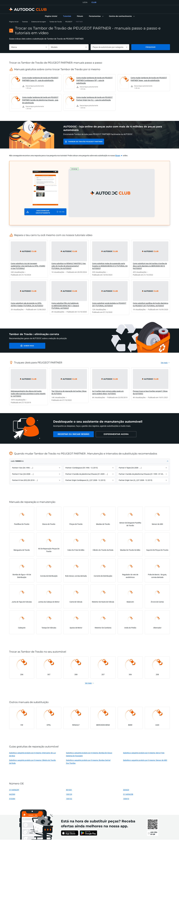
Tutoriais (25, 22)
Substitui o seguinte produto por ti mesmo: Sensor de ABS (145, 760)
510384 (12, 798)
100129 (69, 794)
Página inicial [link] (13, 22)
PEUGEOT (68, 22)
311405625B (128, 794)
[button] (96, 16)
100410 (126, 798)
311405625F (14, 790)
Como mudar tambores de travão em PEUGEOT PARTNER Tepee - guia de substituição (149, 79)
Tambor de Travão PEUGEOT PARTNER (85, 141)
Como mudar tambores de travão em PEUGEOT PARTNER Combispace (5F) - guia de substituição (94, 80)
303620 (126, 790)
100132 (69, 798)
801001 (69, 790)
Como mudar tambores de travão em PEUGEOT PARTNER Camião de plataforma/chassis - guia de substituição (40, 100)
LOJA (85, 2)
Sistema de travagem (38, 22)
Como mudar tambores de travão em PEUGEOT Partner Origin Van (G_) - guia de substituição (94, 98)
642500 (12, 794)
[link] (51, 16)
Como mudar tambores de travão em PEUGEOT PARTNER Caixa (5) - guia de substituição (40, 79)
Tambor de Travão (55, 22)
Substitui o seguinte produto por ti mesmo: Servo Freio (143, 753)
